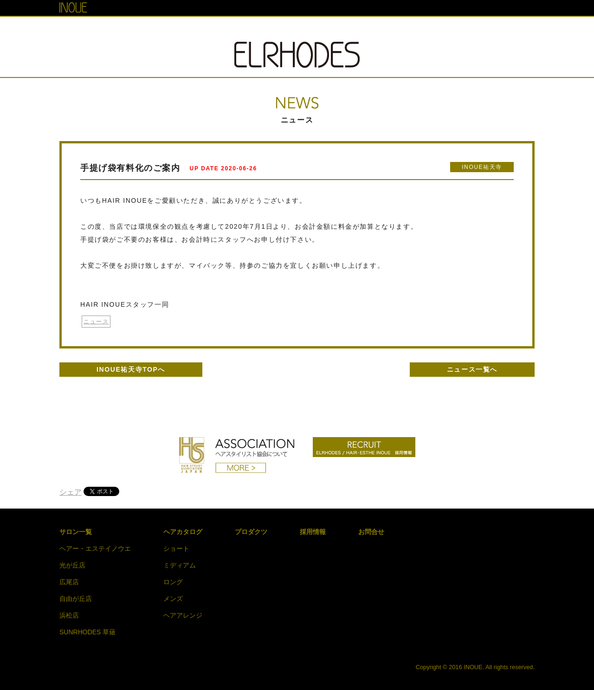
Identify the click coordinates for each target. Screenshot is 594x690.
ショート (176, 548)
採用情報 (313, 531)
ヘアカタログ (182, 531)
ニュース (96, 321)
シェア (70, 492)
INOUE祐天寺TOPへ (131, 369)
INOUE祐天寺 (482, 167)
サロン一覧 (75, 531)
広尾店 (69, 582)
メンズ (173, 598)
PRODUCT (362, 29)
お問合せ (371, 531)
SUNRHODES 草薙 (87, 632)
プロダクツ (251, 531)
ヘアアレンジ (182, 615)
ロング (173, 582)
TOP (172, 29)
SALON (209, 29)
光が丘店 (72, 565)
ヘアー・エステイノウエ (95, 548)
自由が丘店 (75, 598)
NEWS (249, 29)
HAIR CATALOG (302, 29)
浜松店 (69, 615)
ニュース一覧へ (472, 369)
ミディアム (179, 565)
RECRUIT (414, 29)
